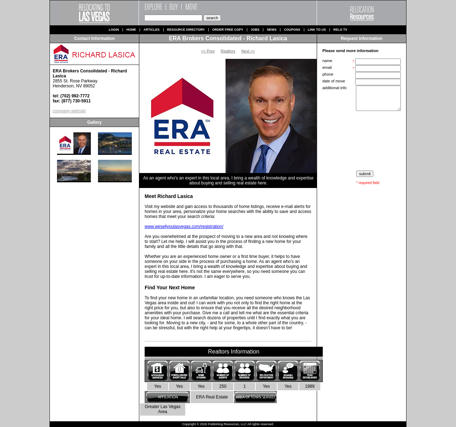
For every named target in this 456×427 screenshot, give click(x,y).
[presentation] (362, 141)
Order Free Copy (227, 29)
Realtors (228, 51)
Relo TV (340, 29)
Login (114, 29)
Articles (152, 29)
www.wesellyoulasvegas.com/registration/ (184, 226)
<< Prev (208, 51)
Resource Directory (186, 29)
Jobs (255, 29)
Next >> (248, 51)
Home (131, 29)
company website (69, 110)
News (271, 29)
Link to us (317, 29)
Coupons (292, 29)
